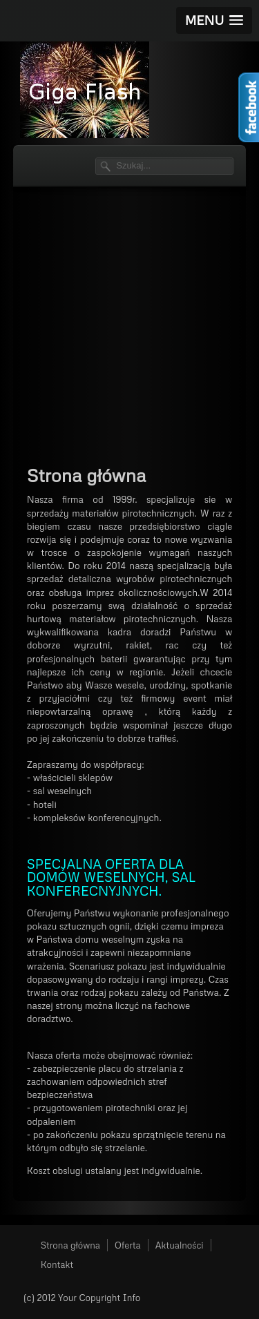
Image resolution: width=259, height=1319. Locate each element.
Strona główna (70, 1245)
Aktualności (179, 1245)
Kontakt (57, 1264)
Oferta (128, 1245)
